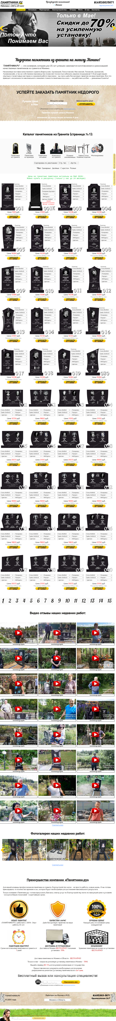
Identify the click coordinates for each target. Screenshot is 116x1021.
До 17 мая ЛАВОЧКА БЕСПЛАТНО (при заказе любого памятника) (31, 1015)
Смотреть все (57, 826)
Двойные (55, 168)
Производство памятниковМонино (58, 3)
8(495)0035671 (104, 2)
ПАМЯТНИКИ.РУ (11, 2)
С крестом (65, 168)
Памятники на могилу (10, 4)
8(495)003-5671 (101, 996)
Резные (73, 168)
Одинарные (46, 168)
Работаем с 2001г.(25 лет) (12, 6)
